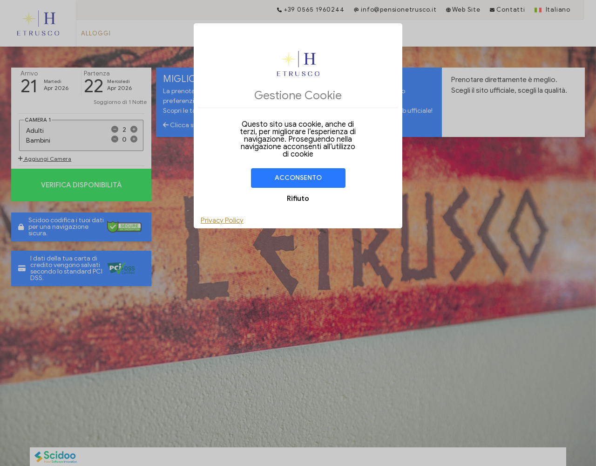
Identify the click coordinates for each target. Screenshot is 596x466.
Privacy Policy (222, 220)
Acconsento (298, 178)
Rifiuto (298, 198)
